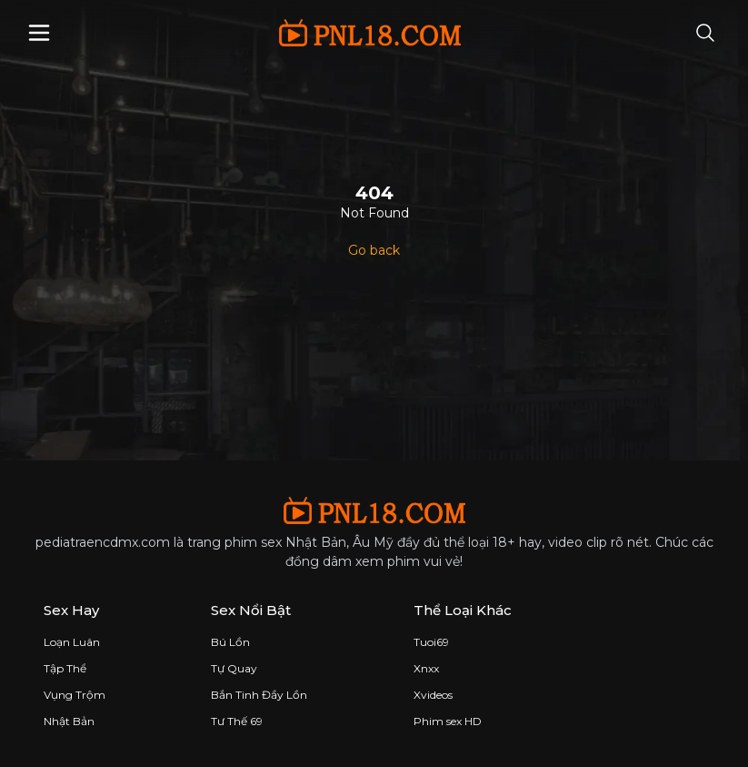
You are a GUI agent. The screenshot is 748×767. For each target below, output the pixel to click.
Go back (374, 250)
